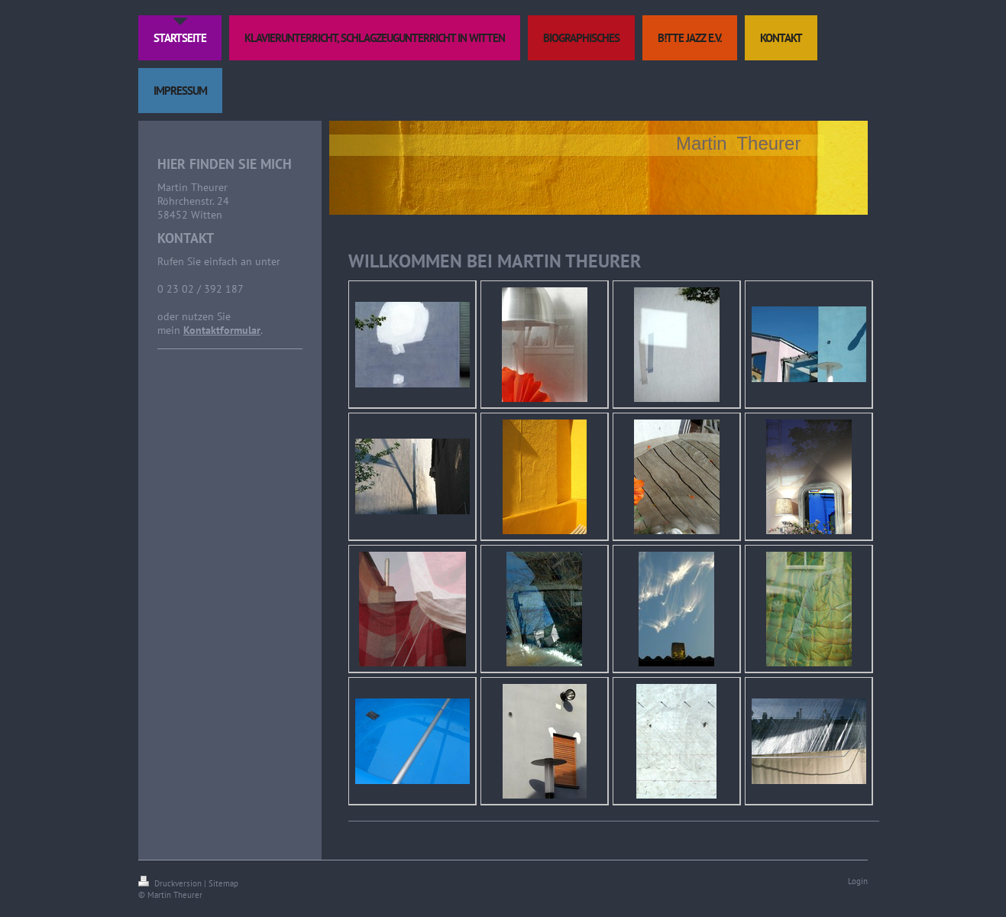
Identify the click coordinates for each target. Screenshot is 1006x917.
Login (858, 881)
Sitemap (223, 883)
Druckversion (171, 883)
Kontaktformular (221, 330)
